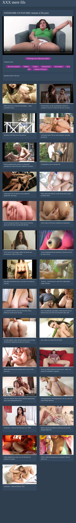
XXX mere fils (14, 2)
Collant (35, 66)
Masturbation (46, 66)
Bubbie (26, 66)
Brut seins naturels (13, 66)
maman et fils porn (40, 69)
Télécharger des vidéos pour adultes (38, 58)
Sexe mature (58, 66)
